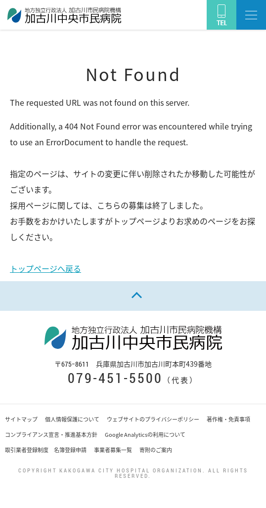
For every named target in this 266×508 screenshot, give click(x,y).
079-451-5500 (115, 378)
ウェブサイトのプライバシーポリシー (153, 419)
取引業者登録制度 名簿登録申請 (46, 450)
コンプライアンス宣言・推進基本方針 (51, 434)
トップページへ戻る (45, 268)
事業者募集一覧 (113, 450)
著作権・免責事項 (228, 419)
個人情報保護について (72, 419)
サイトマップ (21, 419)
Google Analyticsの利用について (145, 434)
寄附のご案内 (155, 450)
